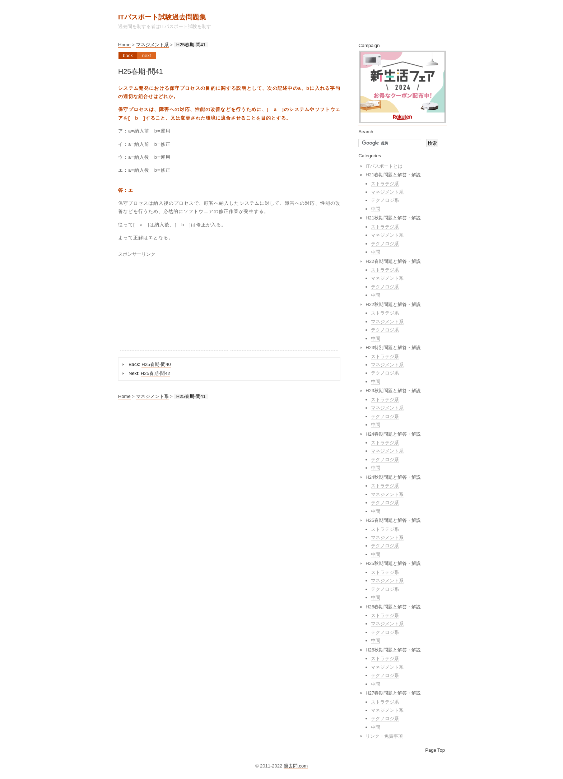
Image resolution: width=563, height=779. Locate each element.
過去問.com (296, 766)
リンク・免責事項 (384, 736)
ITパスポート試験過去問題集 (162, 17)
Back (127, 55)
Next (146, 55)
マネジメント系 (152, 44)
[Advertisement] (174, 305)
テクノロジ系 (385, 200)
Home (124, 44)
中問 (375, 209)
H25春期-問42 (155, 373)
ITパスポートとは (384, 166)
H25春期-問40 (156, 364)
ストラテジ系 (385, 183)
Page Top (435, 750)
